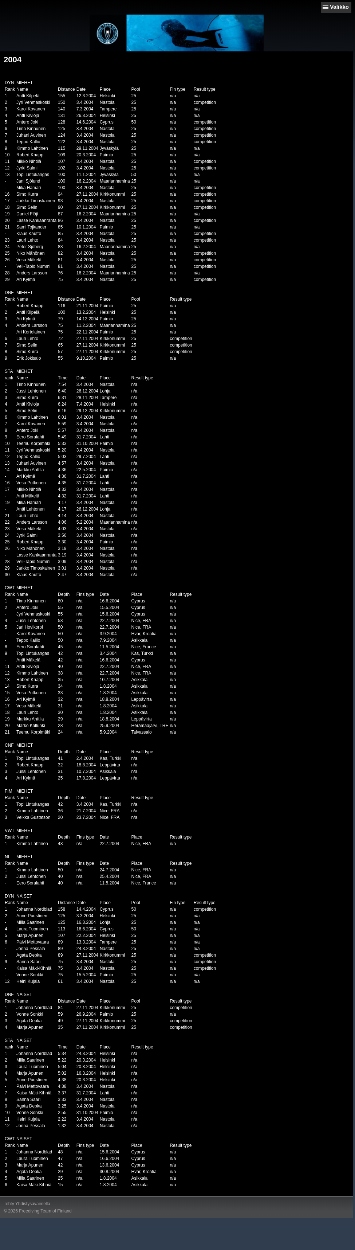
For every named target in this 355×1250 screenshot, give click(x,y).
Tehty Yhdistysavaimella (27, 1203)
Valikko (339, 7)
